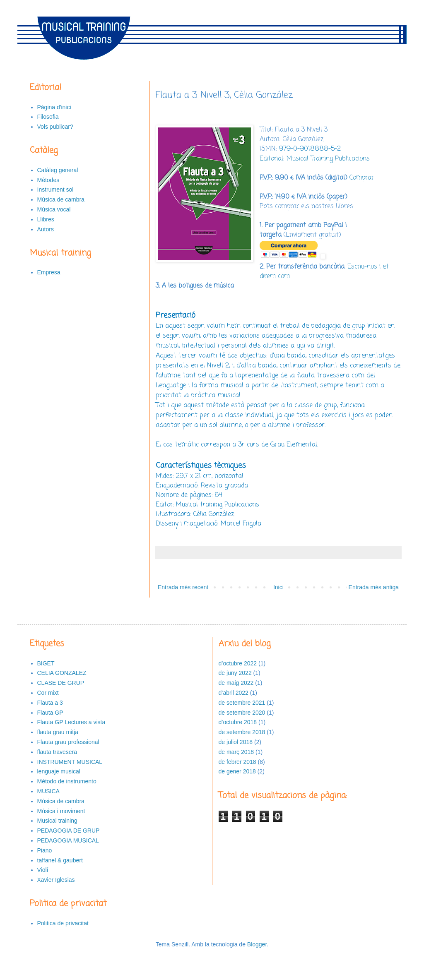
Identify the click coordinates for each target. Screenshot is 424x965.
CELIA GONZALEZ (62, 673)
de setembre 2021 (242, 702)
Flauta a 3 (50, 702)
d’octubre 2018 (238, 722)
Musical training (57, 820)
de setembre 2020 (242, 712)
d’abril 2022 (233, 692)
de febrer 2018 (237, 762)
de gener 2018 (237, 771)
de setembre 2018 (242, 732)
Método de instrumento (66, 781)
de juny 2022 (235, 673)
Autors (45, 229)
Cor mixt (48, 692)
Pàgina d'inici (54, 107)
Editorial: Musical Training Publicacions (315, 158)
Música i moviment (61, 811)
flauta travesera (57, 752)
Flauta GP (50, 712)
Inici (278, 587)
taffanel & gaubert (60, 860)
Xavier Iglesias (56, 879)
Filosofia (48, 116)
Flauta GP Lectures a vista (71, 722)
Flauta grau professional (68, 742)
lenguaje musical (58, 771)
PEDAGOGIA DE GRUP (68, 830)
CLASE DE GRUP (60, 682)
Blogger (257, 944)
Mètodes (48, 180)
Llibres (45, 219)
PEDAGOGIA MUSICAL (68, 840)
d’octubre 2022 (238, 663)
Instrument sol (55, 189)
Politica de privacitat (63, 923)
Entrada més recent (183, 587)
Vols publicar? (55, 126)
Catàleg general (57, 170)
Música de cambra (60, 199)
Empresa (48, 272)
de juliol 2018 (236, 742)
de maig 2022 (236, 682)
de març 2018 (236, 752)
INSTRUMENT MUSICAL (70, 762)
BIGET (46, 663)
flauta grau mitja (58, 732)
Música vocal (54, 209)
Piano (44, 850)
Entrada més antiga (374, 587)
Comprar (361, 177)
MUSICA (48, 791)
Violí (42, 870)
